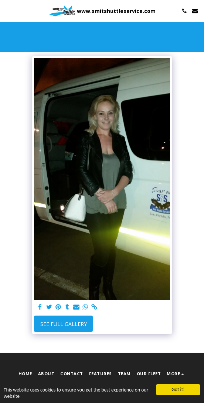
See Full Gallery (63, 323)
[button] (8, 10)
